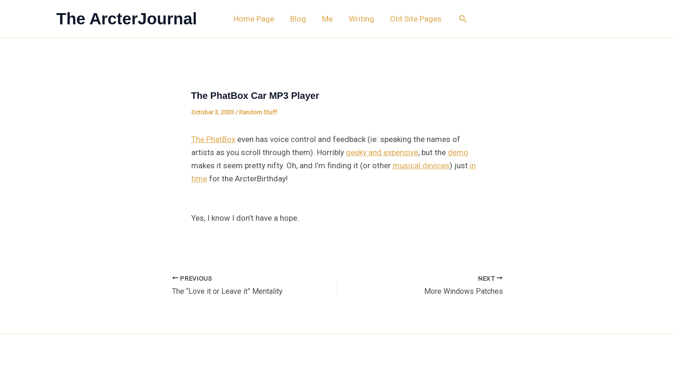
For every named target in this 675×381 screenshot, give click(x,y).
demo (458, 152)
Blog (298, 18)
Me (327, 18)
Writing (361, 18)
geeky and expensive (382, 152)
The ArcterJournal (126, 18)
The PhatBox (213, 139)
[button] (463, 19)
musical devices (421, 165)
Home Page (253, 18)
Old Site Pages (416, 18)
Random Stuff (258, 112)
